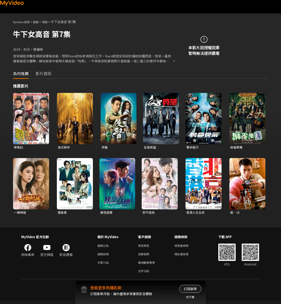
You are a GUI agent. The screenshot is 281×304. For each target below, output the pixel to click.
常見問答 (144, 246)
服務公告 (103, 246)
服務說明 (103, 256)
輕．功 (235, 213)
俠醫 (105, 147)
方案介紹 (103, 265)
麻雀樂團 (236, 147)
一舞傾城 (20, 213)
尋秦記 (19, 147)
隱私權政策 (185, 256)
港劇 (49, 21)
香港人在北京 (196, 213)
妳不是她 (149, 213)
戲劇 (39, 21)
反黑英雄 (150, 147)
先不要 (190, 297)
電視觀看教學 (148, 265)
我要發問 (144, 256)
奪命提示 (192, 147)
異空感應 (106, 213)
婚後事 (62, 213)
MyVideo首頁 (23, 21)
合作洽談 (144, 274)
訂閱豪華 (190, 288)
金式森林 (64, 147)
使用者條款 (185, 246)
